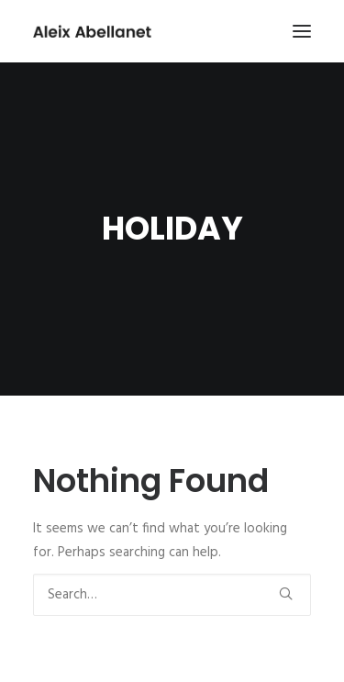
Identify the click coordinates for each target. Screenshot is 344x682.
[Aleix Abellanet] (92, 31)
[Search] (172, 595)
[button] (302, 31)
